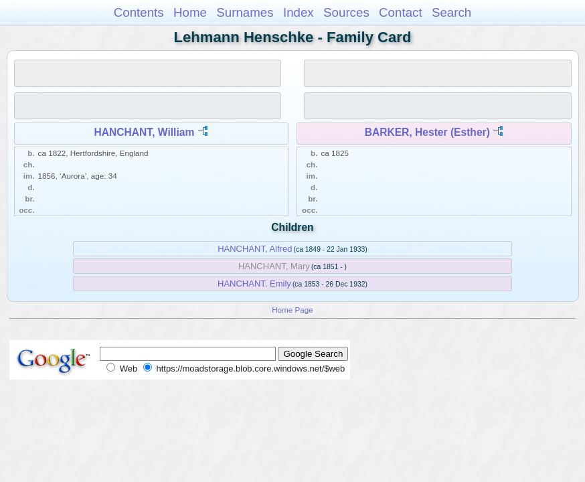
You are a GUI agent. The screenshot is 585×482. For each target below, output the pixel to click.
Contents (139, 12)
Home (190, 12)
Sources (346, 12)
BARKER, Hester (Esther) (427, 132)
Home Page (292, 309)
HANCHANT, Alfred (255, 249)
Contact (400, 12)
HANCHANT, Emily (254, 283)
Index (298, 12)
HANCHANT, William (144, 132)
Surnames (244, 12)
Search (451, 12)
